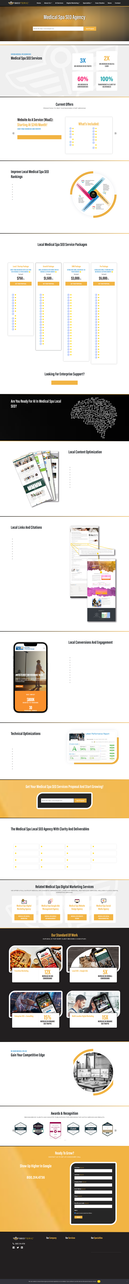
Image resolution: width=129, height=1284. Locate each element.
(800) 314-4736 (19, 1243)
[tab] (64, 154)
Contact (117, 3)
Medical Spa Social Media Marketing (103, 917)
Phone (78, 1196)
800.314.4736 (36, 1177)
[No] (127, 1281)
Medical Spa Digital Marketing (24, 917)
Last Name (79, 1174)
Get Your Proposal (39, 137)
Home (39, 3)
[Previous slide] (13, 133)
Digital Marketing (72, 3)
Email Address (79, 1189)
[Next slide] (115, 133)
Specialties (87, 3)
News (110, 3)
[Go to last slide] (13, 1130)
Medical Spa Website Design (77, 917)
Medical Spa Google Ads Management (50, 917)
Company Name (80, 1182)
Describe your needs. (81, 1203)
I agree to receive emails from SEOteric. (84, 1213)
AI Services (59, 3)
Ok (99, 1281)
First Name (79, 1167)
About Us (47, 3)
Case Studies (99, 3)
